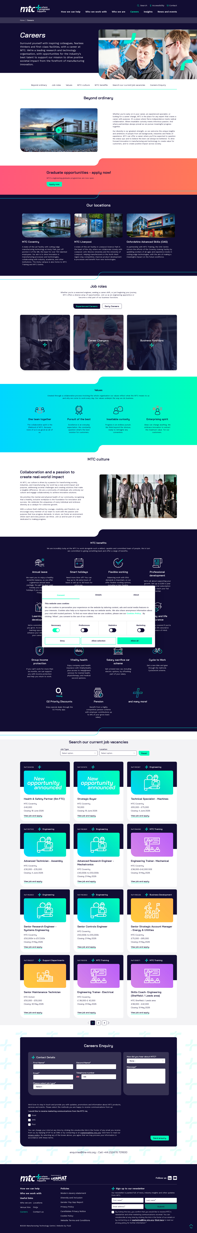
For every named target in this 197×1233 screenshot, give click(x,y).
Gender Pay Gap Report (72, 1202)
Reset (144, 753)
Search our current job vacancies (129, 85)
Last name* (161, 1200)
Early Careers (112, 306)
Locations (37, 1203)
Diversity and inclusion (71, 1197)
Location (103, 749)
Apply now (54, 184)
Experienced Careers (86, 306)
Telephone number (96, 1075)
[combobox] (78, 753)
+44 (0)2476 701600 (115, 1152)
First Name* (53, 1065)
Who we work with (30, 1193)
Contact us (38, 1212)
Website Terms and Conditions (75, 1220)
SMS (32, 1120)
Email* (53, 1076)
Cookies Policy (134, 613)
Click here (159, 1220)
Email (32, 1115)
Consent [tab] (61, 595)
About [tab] (136, 595)
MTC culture (83, 85)
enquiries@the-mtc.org (83, 1152)
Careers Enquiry (158, 85)
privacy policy (34, 1135)
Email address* (128, 1206)
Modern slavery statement (73, 1193)
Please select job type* (53, 1087)
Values (69, 85)
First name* (128, 1200)
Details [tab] (98, 595)
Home (22, 20)
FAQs (35, 1207)
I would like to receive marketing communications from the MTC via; (58, 1111)
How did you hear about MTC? (146, 1059)
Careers (30, 20)
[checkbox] (29, 1115)
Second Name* (96, 1065)
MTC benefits (101, 85)
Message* (146, 1075)
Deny (62, 641)
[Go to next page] (108, 1022)
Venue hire (25, 1207)
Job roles (56, 85)
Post (32, 1124)
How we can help (30, 1188)
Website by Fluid (64, 1226)
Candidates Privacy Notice (73, 1211)
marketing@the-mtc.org (90, 1133)
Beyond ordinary (39, 85)
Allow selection (99, 641)
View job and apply (33, 815)
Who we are (26, 1203)
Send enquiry (159, 1138)
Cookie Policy (67, 1216)
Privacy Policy (67, 1207)
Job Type (64, 749)
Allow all (135, 641)
